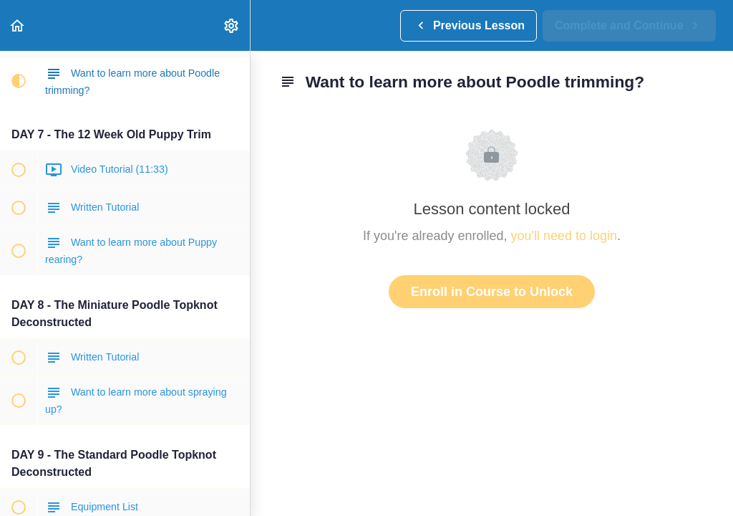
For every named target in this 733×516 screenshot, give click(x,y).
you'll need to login (564, 236)
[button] (18, 25)
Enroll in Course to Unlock (492, 292)
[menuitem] (232, 25)
